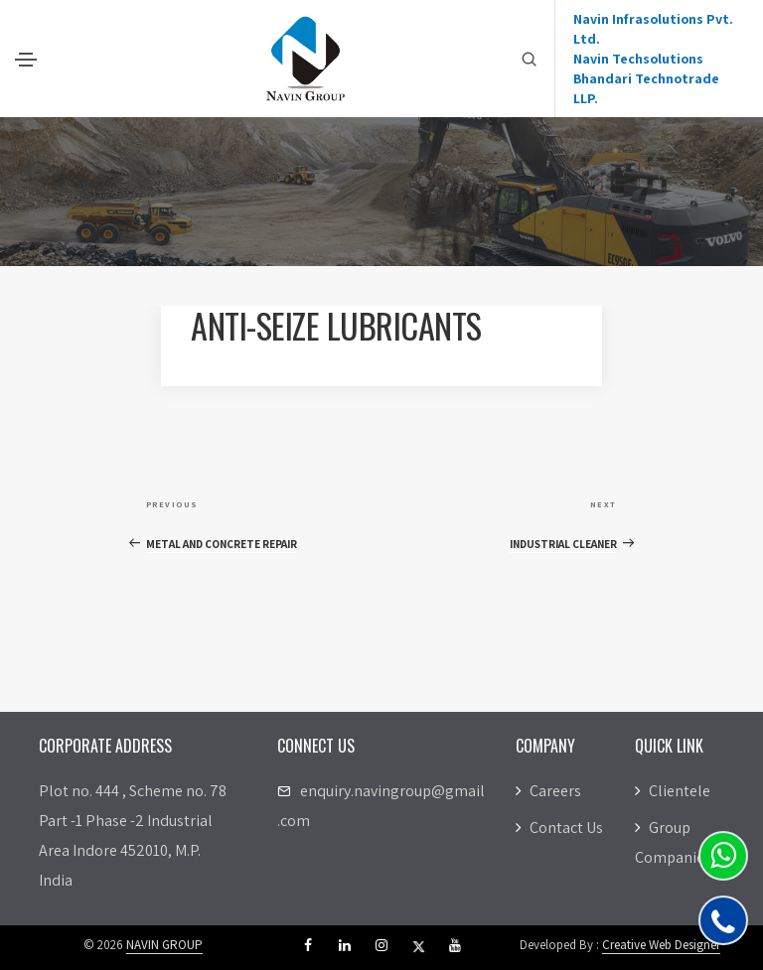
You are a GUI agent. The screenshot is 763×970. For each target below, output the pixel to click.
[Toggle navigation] (26, 60)
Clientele (672, 790)
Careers (548, 790)
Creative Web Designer (661, 944)
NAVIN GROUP (164, 944)
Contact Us (559, 827)
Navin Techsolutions (638, 59)
